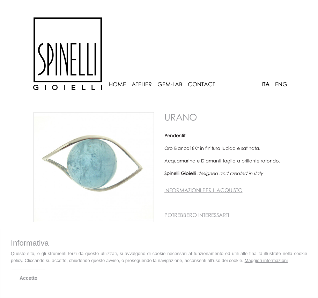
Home (117, 84)
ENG (281, 84)
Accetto (28, 278)
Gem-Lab (169, 84)
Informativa (30, 243)
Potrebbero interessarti (196, 215)
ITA (265, 84)
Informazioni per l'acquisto (203, 190)
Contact (201, 84)
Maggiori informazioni (266, 260)
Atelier (142, 84)
